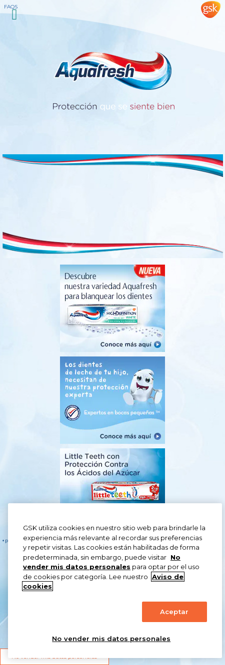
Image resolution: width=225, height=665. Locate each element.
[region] (115, 580)
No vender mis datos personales (111, 639)
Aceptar (174, 612)
